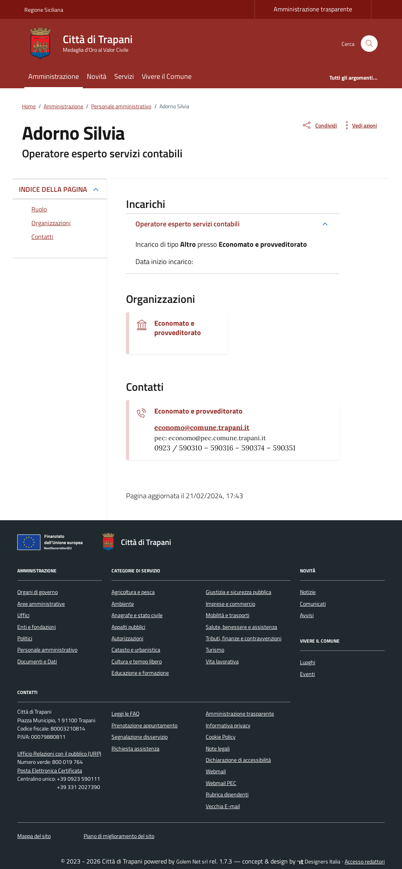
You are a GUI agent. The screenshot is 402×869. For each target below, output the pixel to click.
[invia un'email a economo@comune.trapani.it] (201, 427)
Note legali (218, 748)
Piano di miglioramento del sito (119, 836)
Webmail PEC (221, 783)
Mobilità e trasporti (227, 615)
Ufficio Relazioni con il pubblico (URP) (59, 753)
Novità (96, 76)
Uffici (23, 615)
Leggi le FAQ (125, 713)
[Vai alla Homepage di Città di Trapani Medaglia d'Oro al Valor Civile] (83, 43)
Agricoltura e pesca (133, 592)
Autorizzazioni (127, 638)
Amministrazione (53, 76)
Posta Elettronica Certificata (49, 770)
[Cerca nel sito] (369, 43)
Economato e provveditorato (177, 328)
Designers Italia (318, 861)
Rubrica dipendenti (227, 794)
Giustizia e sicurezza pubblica (238, 592)
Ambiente (122, 603)
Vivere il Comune (167, 76)
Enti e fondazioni (36, 627)
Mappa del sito (34, 836)
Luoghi (307, 662)
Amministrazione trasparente (313, 9)
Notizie (308, 592)
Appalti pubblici (128, 627)
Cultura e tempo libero (136, 661)
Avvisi (307, 615)
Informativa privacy (228, 725)
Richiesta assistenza (135, 748)
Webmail (216, 771)
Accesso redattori (365, 861)
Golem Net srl (192, 861)
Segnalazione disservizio (139, 736)
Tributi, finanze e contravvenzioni (243, 638)
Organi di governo (37, 592)
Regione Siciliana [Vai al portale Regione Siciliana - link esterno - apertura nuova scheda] (43, 9)
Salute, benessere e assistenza (241, 627)
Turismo (215, 649)
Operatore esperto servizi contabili (187, 224)
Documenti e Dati (37, 661)
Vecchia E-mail (223, 806)
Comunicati (313, 603)
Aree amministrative (41, 603)
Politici (24, 638)
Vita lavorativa (222, 661)
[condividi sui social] (319, 125)
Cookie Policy (221, 736)
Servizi (124, 76)
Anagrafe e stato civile (137, 615)
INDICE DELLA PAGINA (53, 189)
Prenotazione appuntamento (144, 725)
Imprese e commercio (230, 603)
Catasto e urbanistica (135, 649)
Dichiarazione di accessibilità (238, 760)
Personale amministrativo (47, 649)
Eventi (307, 674)
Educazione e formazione (140, 673)
